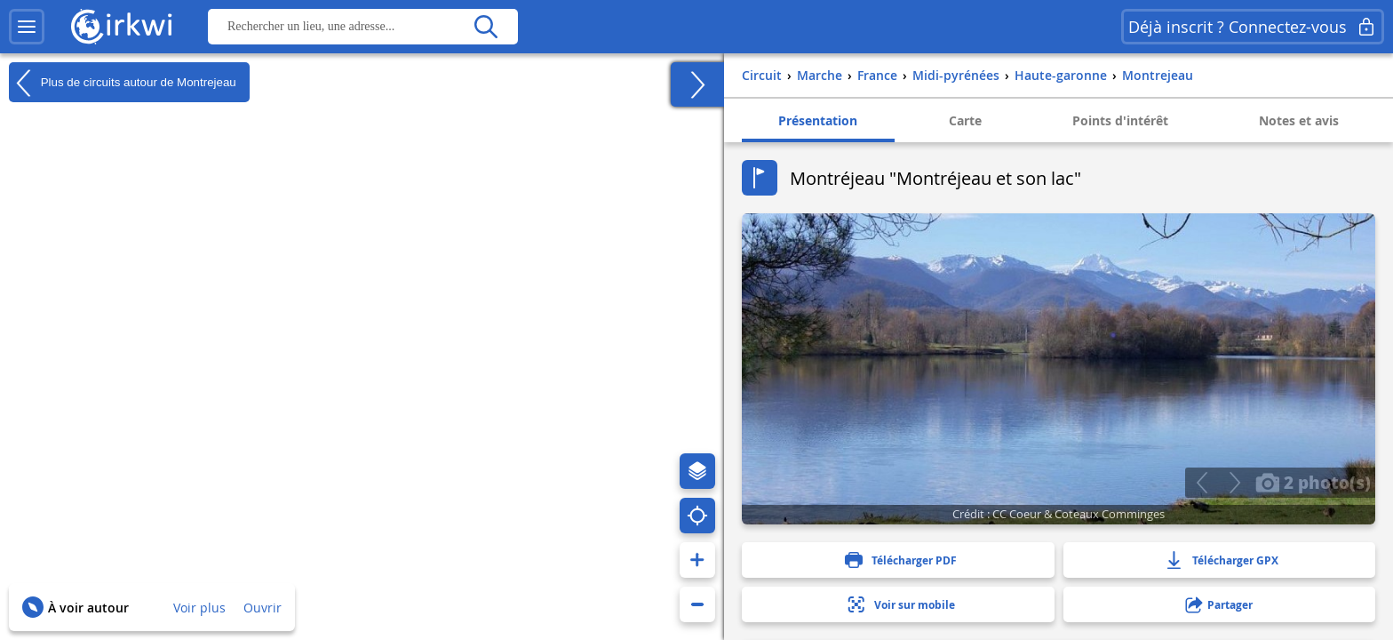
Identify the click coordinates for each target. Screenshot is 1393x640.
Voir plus (199, 607)
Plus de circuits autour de (122, 82)
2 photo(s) (1313, 481)
